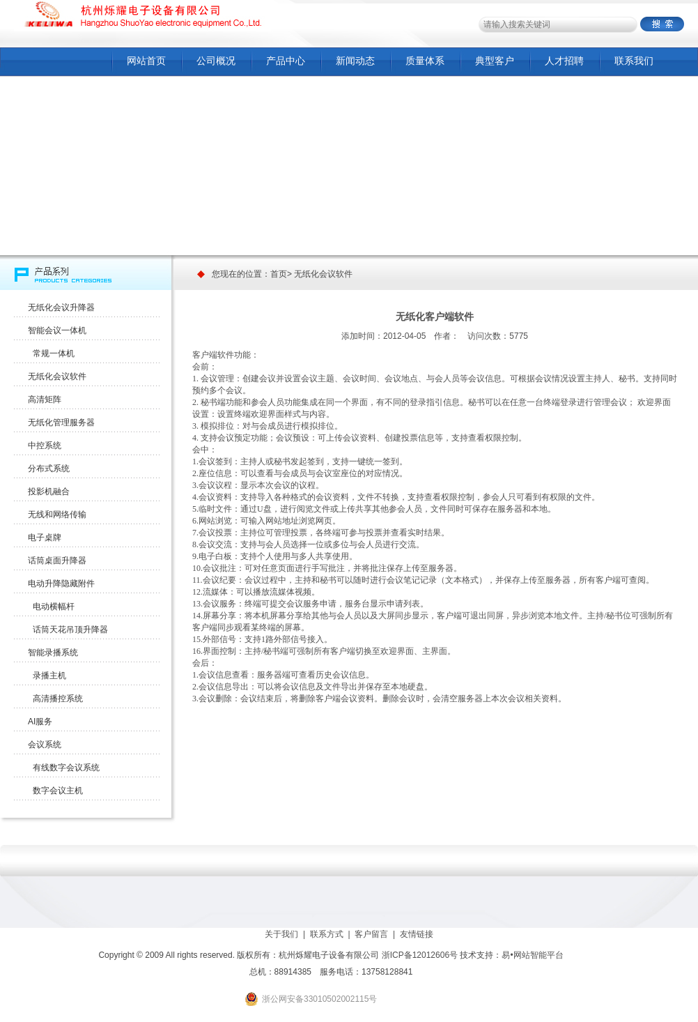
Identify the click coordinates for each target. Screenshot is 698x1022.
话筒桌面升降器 (57, 560)
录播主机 (47, 675)
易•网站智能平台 (532, 955)
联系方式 (326, 934)
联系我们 (633, 60)
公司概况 (215, 60)
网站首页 (146, 60)
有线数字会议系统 (64, 767)
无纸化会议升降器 (61, 307)
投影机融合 (49, 491)
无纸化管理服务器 (61, 422)
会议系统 (44, 744)
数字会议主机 (55, 790)
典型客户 (494, 60)
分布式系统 (49, 468)
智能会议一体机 (57, 330)
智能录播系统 (53, 652)
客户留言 (371, 934)
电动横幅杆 (51, 606)
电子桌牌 (44, 537)
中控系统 (44, 445)
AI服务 (40, 721)
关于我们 (281, 934)
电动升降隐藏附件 (61, 583)
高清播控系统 (55, 698)
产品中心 (285, 60)
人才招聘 (564, 60)
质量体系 (424, 60)
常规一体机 (51, 353)
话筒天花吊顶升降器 (68, 629)
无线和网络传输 (57, 514)
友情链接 (416, 934)
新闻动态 (355, 60)
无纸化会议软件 (57, 376)
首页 (278, 274)
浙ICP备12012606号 (420, 955)
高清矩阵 (44, 399)
